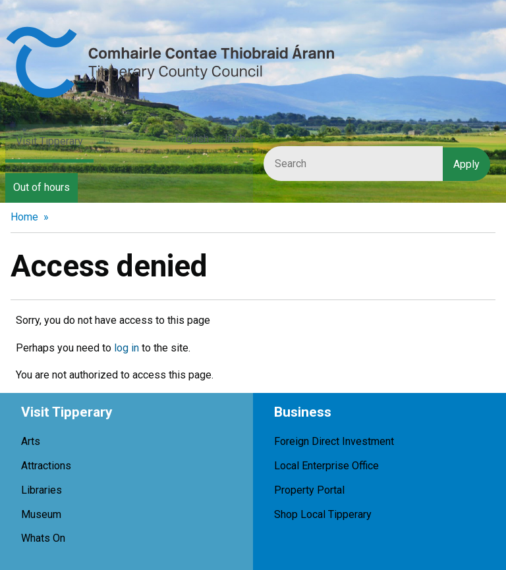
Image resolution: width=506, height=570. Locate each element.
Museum (41, 514)
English (192, 138)
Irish (235, 138)
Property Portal (309, 490)
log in (126, 348)
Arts (30, 441)
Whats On (43, 538)
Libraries (41, 490)
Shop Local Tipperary (323, 514)
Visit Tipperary (49, 141)
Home (24, 217)
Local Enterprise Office (326, 465)
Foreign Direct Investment (334, 441)
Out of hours (41, 187)
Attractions (46, 465)
